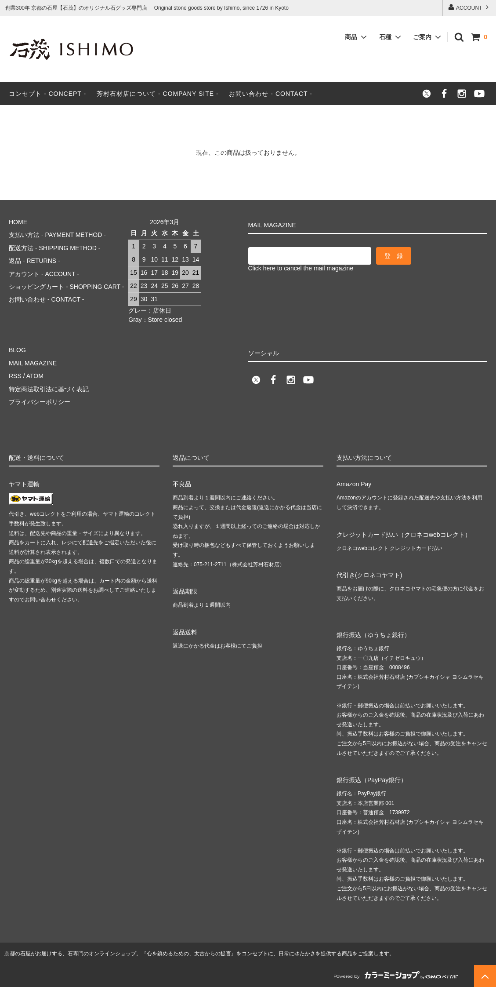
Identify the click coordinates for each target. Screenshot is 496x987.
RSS (15, 375)
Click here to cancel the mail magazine (301, 268)
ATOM (34, 375)
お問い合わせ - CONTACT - (270, 93)
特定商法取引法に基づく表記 (49, 389)
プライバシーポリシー (39, 401)
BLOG (17, 349)
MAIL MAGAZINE (33, 363)
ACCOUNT (469, 7)
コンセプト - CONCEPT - (47, 93)
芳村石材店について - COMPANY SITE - (158, 93)
